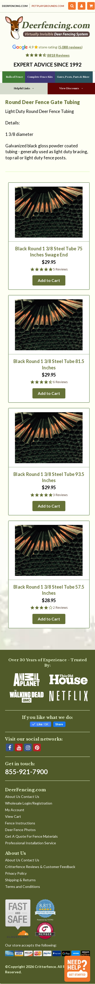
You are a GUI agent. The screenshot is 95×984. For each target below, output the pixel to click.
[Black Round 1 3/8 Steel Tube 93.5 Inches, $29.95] (49, 437)
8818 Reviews (58, 55)
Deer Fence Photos (20, 829)
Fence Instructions (20, 823)
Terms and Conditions (22, 886)
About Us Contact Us (22, 796)
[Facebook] (9, 747)
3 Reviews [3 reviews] (60, 495)
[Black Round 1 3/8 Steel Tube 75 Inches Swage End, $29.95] (49, 212)
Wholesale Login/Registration (28, 803)
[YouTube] (19, 747)
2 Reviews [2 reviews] (60, 607)
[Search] (72, 6)
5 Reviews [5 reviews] (60, 269)
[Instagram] (28, 747)
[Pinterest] (37, 747)
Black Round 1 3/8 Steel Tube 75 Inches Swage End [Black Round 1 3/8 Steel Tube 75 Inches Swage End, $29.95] (48, 251)
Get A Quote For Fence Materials (31, 836)
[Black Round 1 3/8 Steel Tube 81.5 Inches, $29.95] (49, 324)
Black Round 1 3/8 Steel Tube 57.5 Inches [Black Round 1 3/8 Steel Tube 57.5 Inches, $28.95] (48, 590)
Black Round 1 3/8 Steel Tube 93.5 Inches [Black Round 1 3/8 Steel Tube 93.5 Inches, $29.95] (48, 477)
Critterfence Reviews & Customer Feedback (40, 866)
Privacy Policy (16, 873)
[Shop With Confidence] (18, 918)
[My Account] (81, 6)
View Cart (13, 816)
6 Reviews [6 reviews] (60, 382)
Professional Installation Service (30, 843)
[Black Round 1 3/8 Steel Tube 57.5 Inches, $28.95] (49, 550)
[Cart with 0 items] (91, 6)
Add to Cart (49, 280)
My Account (14, 810)
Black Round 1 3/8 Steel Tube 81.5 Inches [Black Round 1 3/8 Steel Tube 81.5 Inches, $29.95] (48, 364)
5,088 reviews (70, 47)
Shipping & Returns (20, 880)
